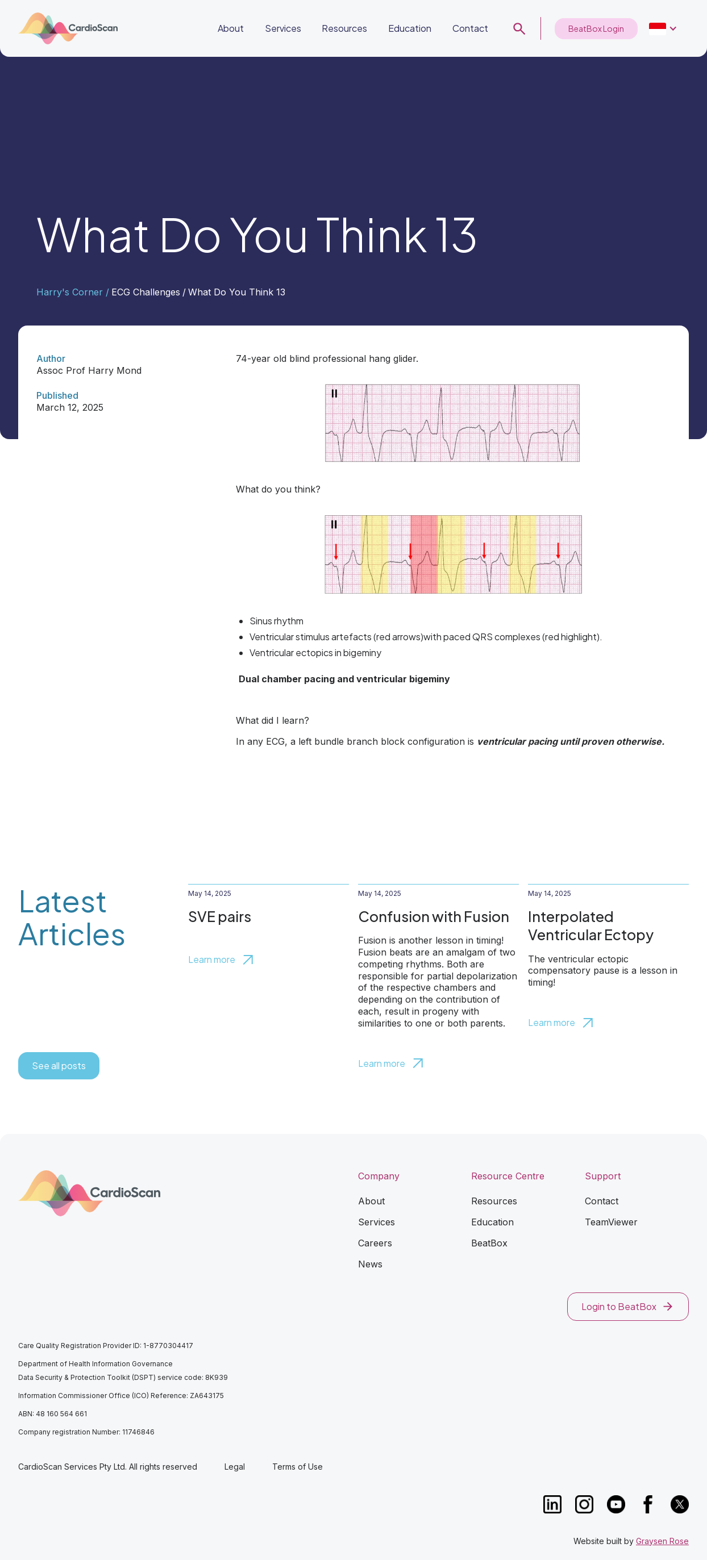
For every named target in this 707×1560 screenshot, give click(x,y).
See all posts (59, 1065)
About (231, 28)
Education (409, 28)
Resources (344, 28)
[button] (663, 28)
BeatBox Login (596, 28)
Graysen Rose (662, 1541)
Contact (470, 28)
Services (283, 28)
